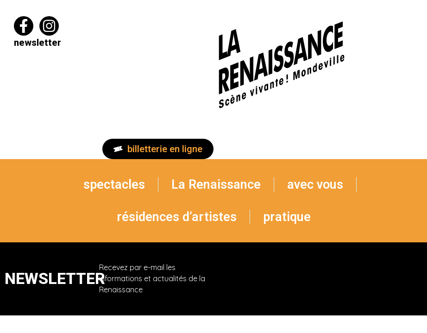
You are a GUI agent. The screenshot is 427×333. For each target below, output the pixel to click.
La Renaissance (216, 184)
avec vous (315, 184)
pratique (287, 217)
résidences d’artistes (177, 217)
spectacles (114, 184)
